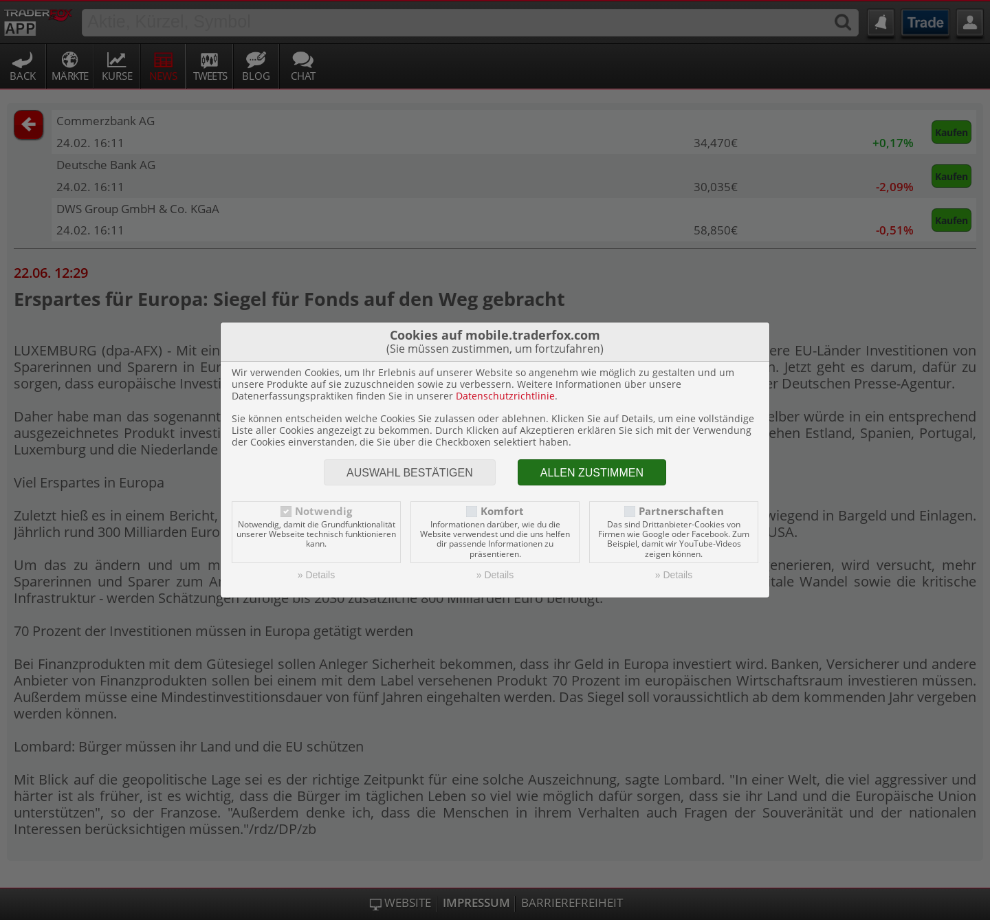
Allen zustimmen (592, 473)
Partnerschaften (681, 511)
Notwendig (323, 511)
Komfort (502, 511)
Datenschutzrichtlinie (505, 395)
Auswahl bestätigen (409, 473)
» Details (316, 574)
